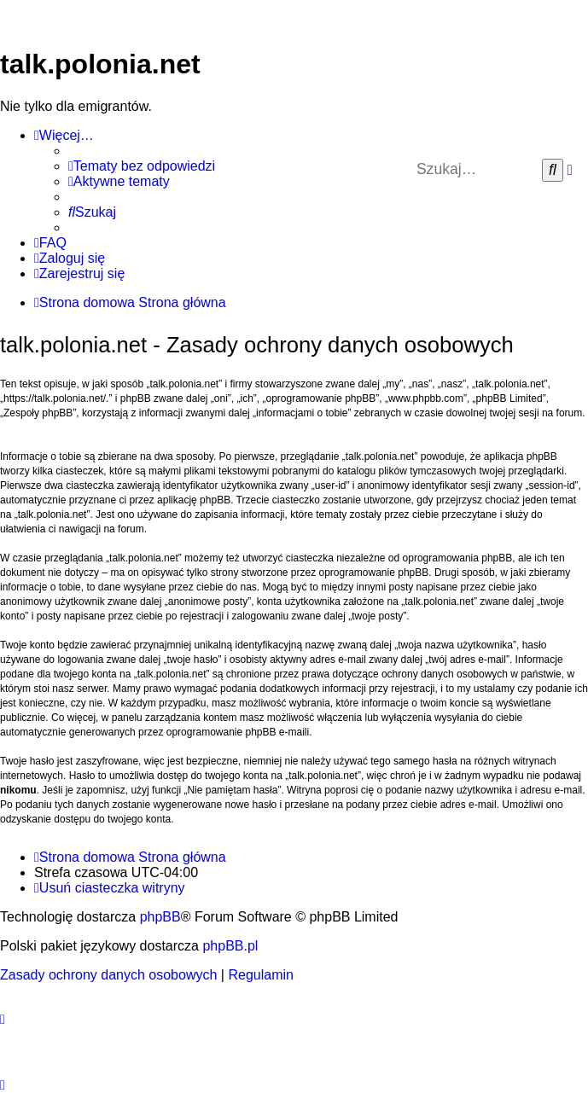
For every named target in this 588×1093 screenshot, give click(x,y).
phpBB (160, 917)
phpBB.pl (230, 946)
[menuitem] (141, 166)
